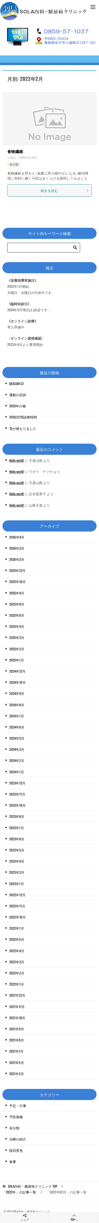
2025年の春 (17, 405)
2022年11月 (17, 905)
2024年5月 (16, 738)
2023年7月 (16, 827)
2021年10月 (17, 1017)
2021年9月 (16, 1028)
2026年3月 (16, 548)
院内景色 (16, 1150)
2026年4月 (16, 536)
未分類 (13, 164)
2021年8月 (16, 1039)
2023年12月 (17, 782)
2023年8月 (16, 816)
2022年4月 (16, 950)
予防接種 (16, 1116)
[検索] (43, 247)
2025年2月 (16, 648)
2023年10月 (17, 805)
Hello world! (16, 460)
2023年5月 (16, 849)
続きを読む (65, 190)
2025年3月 (16, 637)
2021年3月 (16, 1073)
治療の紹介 (17, 1138)
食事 (12, 1161)
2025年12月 (17, 570)
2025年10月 (17, 581)
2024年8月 (16, 704)
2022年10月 (17, 916)
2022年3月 (16, 961)
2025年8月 (16, 604)
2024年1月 (16, 771)
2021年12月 (17, 995)
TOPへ (74, 1218)
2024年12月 (17, 671)
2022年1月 (16, 984)
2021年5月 (16, 1062)
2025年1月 (16, 659)
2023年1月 (16, 883)
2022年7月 (16, 928)
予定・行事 (17, 1105)
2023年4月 (16, 861)
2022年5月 (16, 939)
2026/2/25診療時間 (23, 416)
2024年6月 (16, 726)
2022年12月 (17, 894)
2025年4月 (16, 626)
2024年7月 (16, 715)
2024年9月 (16, 693)
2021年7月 (16, 1051)
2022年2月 (16, 972)
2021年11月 (17, 1006)
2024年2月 (16, 760)
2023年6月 (16, 838)
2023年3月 (16, 872)
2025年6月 (16, 615)
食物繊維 (15, 151)
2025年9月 (16, 592)
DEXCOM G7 (16, 383)
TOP (32, 1186)
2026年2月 (16, 559)
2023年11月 (17, 794)
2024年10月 (17, 682)
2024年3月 (16, 749)
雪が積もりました (22, 428)
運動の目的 (17, 394)
